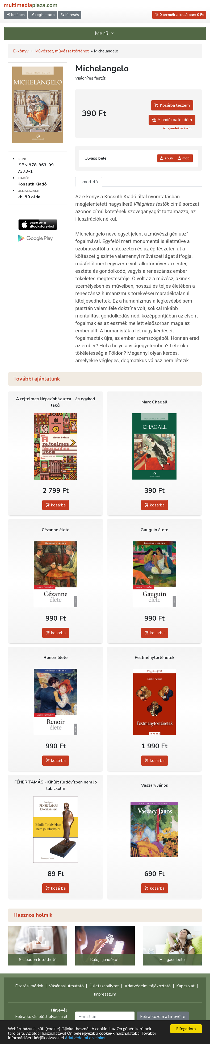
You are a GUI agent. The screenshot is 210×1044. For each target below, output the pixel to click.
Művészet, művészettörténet (62, 51)
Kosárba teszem (172, 105)
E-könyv (20, 51)
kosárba (56, 505)
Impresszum (105, 994)
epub (166, 158)
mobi (184, 158)
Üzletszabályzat (104, 986)
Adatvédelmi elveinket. (86, 1038)
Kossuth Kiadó (32, 184)
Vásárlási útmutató (66, 986)
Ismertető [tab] (88, 182)
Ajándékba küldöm (172, 120)
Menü (105, 33)
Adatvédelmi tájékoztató (147, 986)
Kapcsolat (185, 986)
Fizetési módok (29, 986)
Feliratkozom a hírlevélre (162, 1017)
